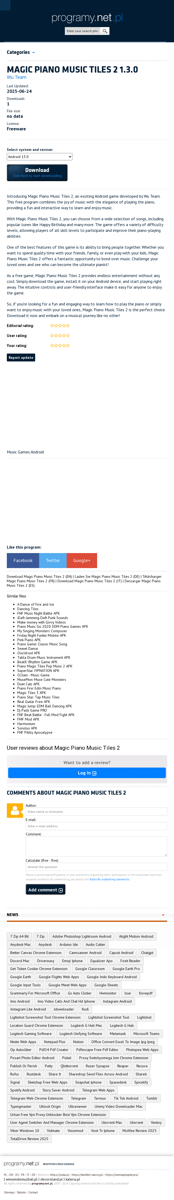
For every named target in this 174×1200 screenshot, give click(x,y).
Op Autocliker (20, 1049)
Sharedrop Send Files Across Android (98, 1074)
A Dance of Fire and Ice (35, 604)
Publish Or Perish (23, 1066)
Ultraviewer (77, 1106)
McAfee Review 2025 (139, 1130)
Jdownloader (64, 1009)
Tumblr (151, 1098)
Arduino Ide (69, 944)
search (104, 31)
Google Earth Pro (126, 968)
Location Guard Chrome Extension (36, 1025)
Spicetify (141, 1082)
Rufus (14, 1074)
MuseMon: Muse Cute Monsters (41, 679)
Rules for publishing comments (109, 879)
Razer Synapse (97, 1066)
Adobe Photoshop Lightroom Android (81, 936)
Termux (100, 1098)
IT (28, 1175)
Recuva (141, 1066)
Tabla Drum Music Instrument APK (43, 657)
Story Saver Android (58, 1090)
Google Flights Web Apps (59, 976)
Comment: (33, 834)
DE (33, 1175)
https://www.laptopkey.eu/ (121, 1175)
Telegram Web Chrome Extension (36, 1098)
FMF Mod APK (28, 719)
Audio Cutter (95, 944)
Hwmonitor (108, 993)
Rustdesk (34, 1074)
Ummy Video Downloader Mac (119, 1106)
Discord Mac (19, 960)
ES (17, 1175)
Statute (21, 1192)
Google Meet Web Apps (68, 985)
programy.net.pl (42, 1183)
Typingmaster (20, 1106)
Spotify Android (22, 1090)
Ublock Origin (50, 1106)
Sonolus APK (27, 728)
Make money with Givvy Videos (41, 622)
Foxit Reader (130, 960)
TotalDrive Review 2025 (29, 1138)
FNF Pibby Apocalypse (34, 732)
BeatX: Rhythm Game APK (37, 662)
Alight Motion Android (136, 936)
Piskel (66, 1057)
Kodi (85, 1009)
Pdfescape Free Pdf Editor (97, 1049)
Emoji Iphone (72, 960)
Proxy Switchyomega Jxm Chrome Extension (113, 1057)
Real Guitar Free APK (33, 701)
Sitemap (9, 1192)
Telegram (78, 1098)
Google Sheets (106, 985)
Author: (31, 805)
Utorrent (136, 1122)
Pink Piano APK (29, 639)
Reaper (123, 1066)
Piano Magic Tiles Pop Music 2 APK (44, 666)
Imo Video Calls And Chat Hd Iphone (66, 1001)
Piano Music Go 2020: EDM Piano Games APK (52, 626)
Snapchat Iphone (88, 1082)
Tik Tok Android (126, 1098)
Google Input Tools (25, 985)
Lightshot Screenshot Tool (108, 1017)
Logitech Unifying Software (81, 1033)
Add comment (45, 890)
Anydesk (45, 944)
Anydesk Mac (20, 944)
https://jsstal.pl (59, 1175)
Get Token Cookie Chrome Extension (38, 968)
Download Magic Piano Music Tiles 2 (36, 576)
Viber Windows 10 (24, 1130)
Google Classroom (90, 968)
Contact (33, 1192)
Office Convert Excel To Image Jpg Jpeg (123, 1041)
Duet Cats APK (28, 684)
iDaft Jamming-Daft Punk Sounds (42, 617)
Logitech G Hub (122, 1025)
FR (22, 1175)
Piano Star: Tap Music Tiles (38, 697)
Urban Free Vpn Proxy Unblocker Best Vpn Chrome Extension (58, 1114)
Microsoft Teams (147, 1033)
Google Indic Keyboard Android (112, 976)
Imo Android (20, 1001)
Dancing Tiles (28, 608)
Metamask (118, 1033)
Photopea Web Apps (142, 1049)
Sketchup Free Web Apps (47, 1082)
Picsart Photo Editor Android (32, 1057)
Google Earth (20, 976)
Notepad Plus (54, 1041)
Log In (87, 773)
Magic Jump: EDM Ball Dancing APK (44, 706)
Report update (21, 357)
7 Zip (40, 936)
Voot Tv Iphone (103, 1130)
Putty (49, 1066)
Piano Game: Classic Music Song (42, 644)
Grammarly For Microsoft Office (35, 993)
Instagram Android (117, 1001)
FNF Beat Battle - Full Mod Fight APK (46, 714)
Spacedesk (117, 1082)
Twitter (53, 560)
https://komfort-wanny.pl (87, 1175)
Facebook (23, 560)
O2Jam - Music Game (33, 675)
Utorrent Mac (112, 1122)
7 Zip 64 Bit (19, 936)
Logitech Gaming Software (31, 1033)
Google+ (82, 560)
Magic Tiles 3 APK (31, 692)
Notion (78, 1041)
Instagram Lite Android (28, 1009)
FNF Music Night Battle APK (38, 613)
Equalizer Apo (102, 960)
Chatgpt (147, 952)
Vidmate (53, 1130)
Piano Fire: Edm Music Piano (39, 688)
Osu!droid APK (28, 653)
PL (5, 1175)
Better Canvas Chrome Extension (35, 952)
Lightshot (144, 1017)
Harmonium (26, 723)
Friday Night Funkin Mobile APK (41, 635)
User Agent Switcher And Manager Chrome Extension (52, 1122)
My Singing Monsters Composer (42, 631)
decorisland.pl (51, 1179)
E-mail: (31, 819)
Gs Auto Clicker (80, 993)
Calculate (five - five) (42, 860)
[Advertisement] (87, 408)
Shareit (141, 1074)
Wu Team (17, 77)
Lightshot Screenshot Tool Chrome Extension (45, 1017)
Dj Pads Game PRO (32, 710)
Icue (127, 993)
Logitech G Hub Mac (86, 1025)
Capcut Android (121, 952)
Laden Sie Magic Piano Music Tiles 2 (103, 576)
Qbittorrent (69, 1066)
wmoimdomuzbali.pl (22, 1179)
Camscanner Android (85, 952)
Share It (55, 1074)
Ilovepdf (145, 993)
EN (11, 1175)
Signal (15, 1082)
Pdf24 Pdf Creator (53, 1049)
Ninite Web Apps (23, 1041)
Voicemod (75, 1130)
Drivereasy (45, 960)
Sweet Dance (27, 648)
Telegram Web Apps (98, 1090)
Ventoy (156, 1122)
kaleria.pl (73, 1179)
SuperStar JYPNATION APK (38, 670)
